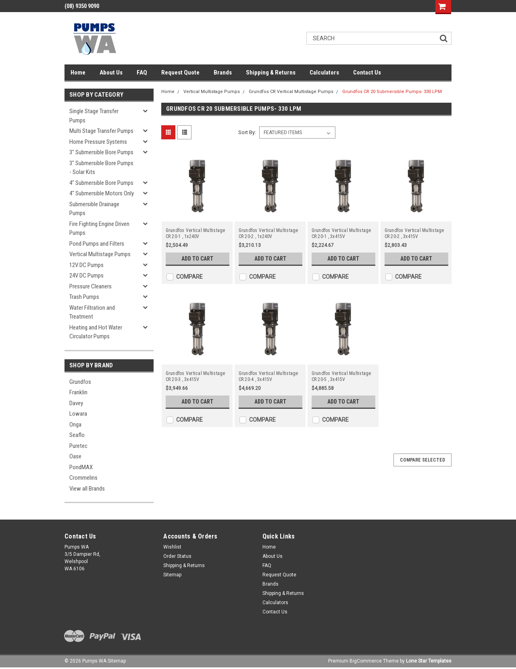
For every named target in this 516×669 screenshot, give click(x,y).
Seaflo (77, 435)
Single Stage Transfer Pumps (94, 116)
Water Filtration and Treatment (92, 312)
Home (78, 72)
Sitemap (172, 575)
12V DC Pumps (86, 265)
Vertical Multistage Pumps (100, 254)
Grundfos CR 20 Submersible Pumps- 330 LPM (392, 91)
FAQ (142, 72)
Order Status (177, 556)
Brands (223, 72)
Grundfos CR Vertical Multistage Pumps (291, 91)
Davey (76, 403)
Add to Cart (197, 258)
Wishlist (172, 547)
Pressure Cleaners (90, 286)
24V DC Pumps (86, 275)
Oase (75, 456)
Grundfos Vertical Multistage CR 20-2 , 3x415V (414, 233)
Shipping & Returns (270, 72)
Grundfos (80, 381)
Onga (75, 424)
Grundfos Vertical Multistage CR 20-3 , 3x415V (195, 376)
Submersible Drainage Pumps (94, 209)
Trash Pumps (84, 296)
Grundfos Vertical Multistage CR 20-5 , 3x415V (341, 376)
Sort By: (247, 132)
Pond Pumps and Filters (96, 243)
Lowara (78, 413)
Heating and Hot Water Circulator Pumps (95, 332)
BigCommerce (366, 661)
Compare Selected (422, 460)
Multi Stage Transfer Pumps (101, 131)
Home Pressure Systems (98, 141)
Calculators (324, 72)
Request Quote (180, 72)
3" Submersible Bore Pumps (101, 152)
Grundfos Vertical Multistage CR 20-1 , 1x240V (195, 233)
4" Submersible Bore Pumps (101, 182)
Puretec (78, 445)
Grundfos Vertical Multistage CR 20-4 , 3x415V (268, 376)
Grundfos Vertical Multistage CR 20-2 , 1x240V (268, 233)
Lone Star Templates (429, 661)
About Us (111, 72)
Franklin (78, 392)
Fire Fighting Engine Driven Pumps (99, 228)
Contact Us (367, 72)
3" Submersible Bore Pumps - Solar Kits (101, 167)
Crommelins (83, 477)
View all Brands (87, 488)
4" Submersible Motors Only (101, 193)
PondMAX (81, 467)
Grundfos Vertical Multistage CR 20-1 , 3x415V (341, 233)
